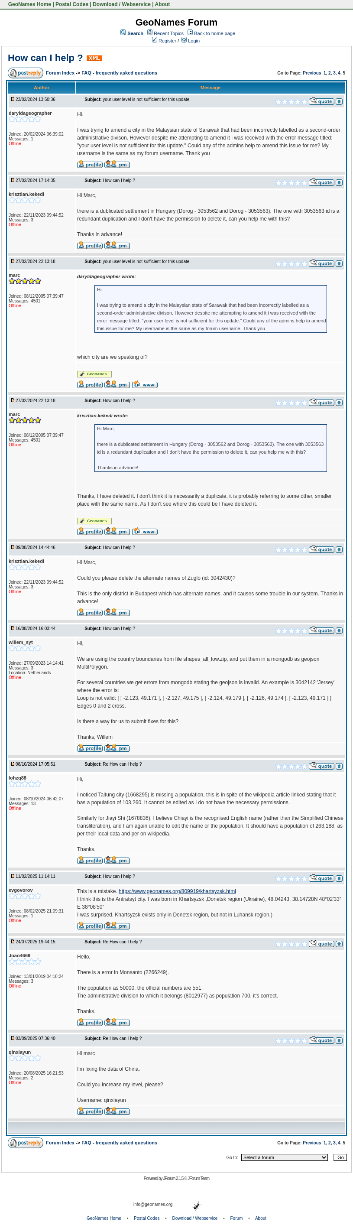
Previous (312, 73)
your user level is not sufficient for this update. (147, 99)
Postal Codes (71, 4)
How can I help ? (45, 57)
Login (190, 40)
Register (164, 40)
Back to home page (214, 33)
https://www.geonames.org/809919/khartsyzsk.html (177, 891)
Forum (236, 1218)
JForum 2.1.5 (173, 1178)
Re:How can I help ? (122, 764)
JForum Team (198, 1178)
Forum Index (61, 72)
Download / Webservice (122, 4)
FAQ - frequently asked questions (119, 72)
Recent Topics (169, 33)
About (162, 4)
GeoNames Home (28, 4)
